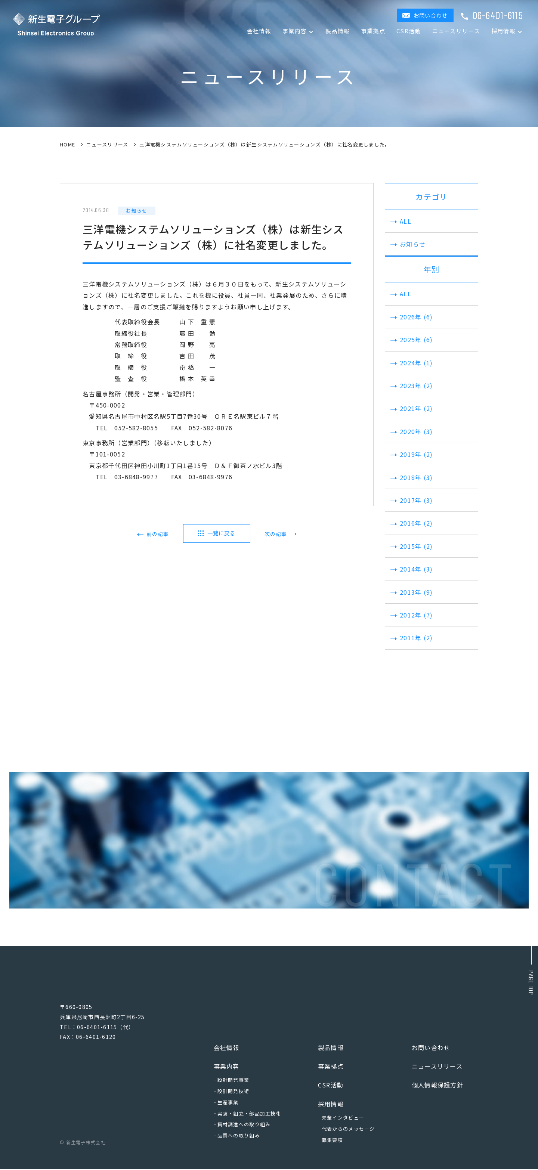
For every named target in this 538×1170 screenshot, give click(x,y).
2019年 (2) (411, 454)
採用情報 (331, 1105)
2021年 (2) (411, 408)
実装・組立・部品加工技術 (249, 1114)
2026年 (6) (411, 316)
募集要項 (332, 1141)
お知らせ (407, 243)
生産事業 (228, 1103)
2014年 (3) (411, 568)
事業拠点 (373, 31)
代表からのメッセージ (348, 1129)
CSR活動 (408, 31)
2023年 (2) (411, 385)
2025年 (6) (411, 339)
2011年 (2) (411, 637)
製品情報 (337, 31)
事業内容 (226, 1067)
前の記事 (159, 534)
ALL (400, 221)
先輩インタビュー (343, 1118)
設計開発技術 (233, 1092)
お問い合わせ (431, 15)
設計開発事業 (233, 1080)
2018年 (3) (411, 477)
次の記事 (274, 534)
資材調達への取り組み (244, 1125)
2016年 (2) (411, 523)
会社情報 (259, 31)
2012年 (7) (411, 614)
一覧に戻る (221, 533)
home (67, 144)
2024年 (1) (411, 362)
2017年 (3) (411, 500)
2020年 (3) (411, 431)
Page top (531, 982)
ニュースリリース (456, 31)
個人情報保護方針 (437, 1085)
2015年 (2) (411, 546)
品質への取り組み (238, 1136)
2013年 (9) (411, 592)
